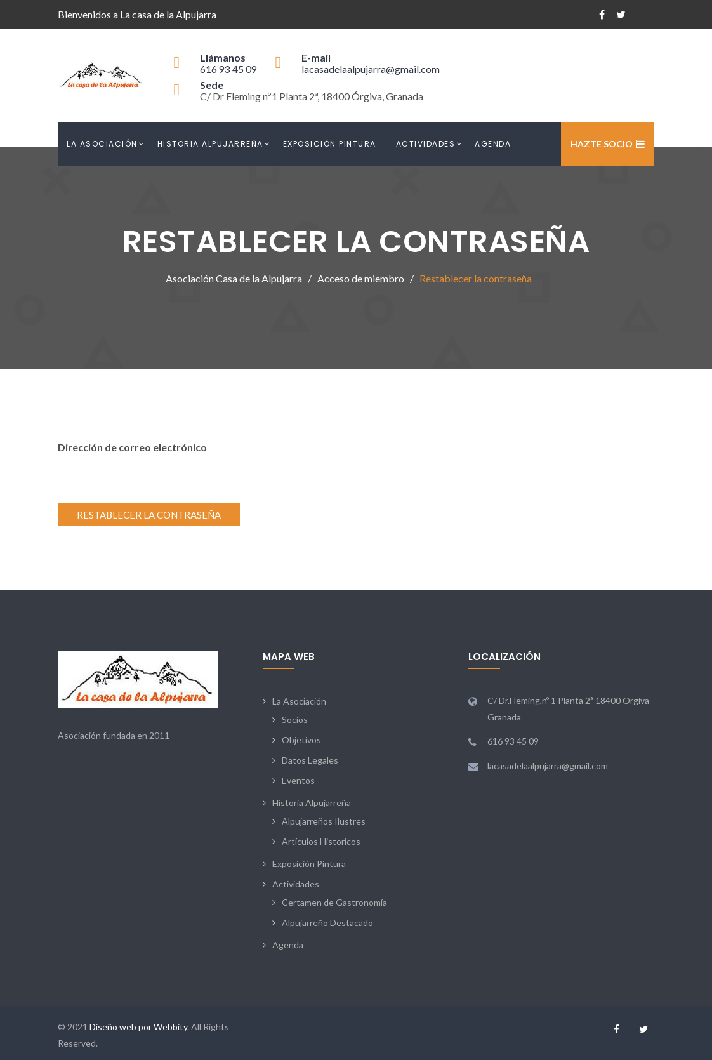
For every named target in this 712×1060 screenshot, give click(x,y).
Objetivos (301, 739)
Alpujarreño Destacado (327, 922)
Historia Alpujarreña (210, 143)
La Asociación (102, 143)
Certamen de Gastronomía (334, 902)
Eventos (298, 780)
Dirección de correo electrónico (132, 447)
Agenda (493, 143)
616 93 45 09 (228, 69)
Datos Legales (310, 760)
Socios (295, 719)
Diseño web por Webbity (138, 1026)
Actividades (426, 143)
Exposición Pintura (329, 143)
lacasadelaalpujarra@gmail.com (370, 69)
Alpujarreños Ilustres (324, 821)
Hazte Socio (601, 143)
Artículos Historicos (321, 841)
